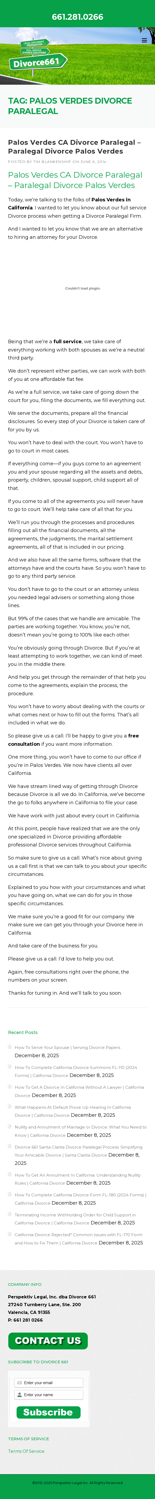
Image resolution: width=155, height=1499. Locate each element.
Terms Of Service (26, 1451)
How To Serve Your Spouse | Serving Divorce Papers (67, 1047)
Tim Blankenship (52, 161)
